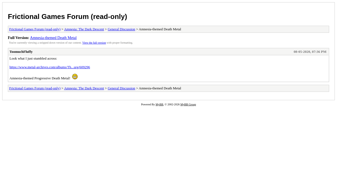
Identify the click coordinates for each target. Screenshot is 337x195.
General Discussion (121, 29)
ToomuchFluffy (20, 52)
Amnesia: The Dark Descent (84, 29)
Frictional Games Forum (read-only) (67, 16)
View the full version (94, 42)
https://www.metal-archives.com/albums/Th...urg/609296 (49, 67)
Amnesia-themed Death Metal (53, 37)
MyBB (159, 104)
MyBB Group (188, 104)
